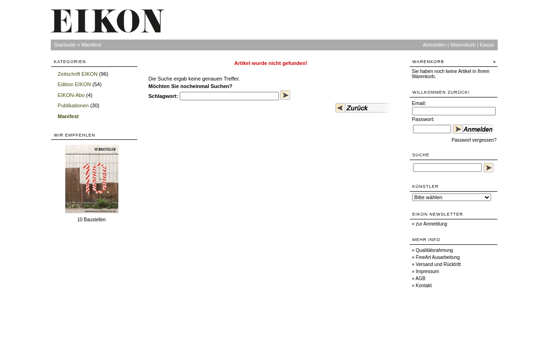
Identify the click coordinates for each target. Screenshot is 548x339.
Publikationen (73, 105)
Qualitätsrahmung (434, 250)
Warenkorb (463, 45)
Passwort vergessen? (474, 140)
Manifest (91, 45)
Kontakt (424, 285)
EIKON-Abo (71, 95)
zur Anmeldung (431, 223)
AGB (420, 278)
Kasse (487, 45)
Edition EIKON (74, 84)
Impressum (427, 271)
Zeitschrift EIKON (78, 74)
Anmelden (434, 45)
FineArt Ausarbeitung (438, 257)
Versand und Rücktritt (438, 264)
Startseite (65, 45)
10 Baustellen (91, 219)
